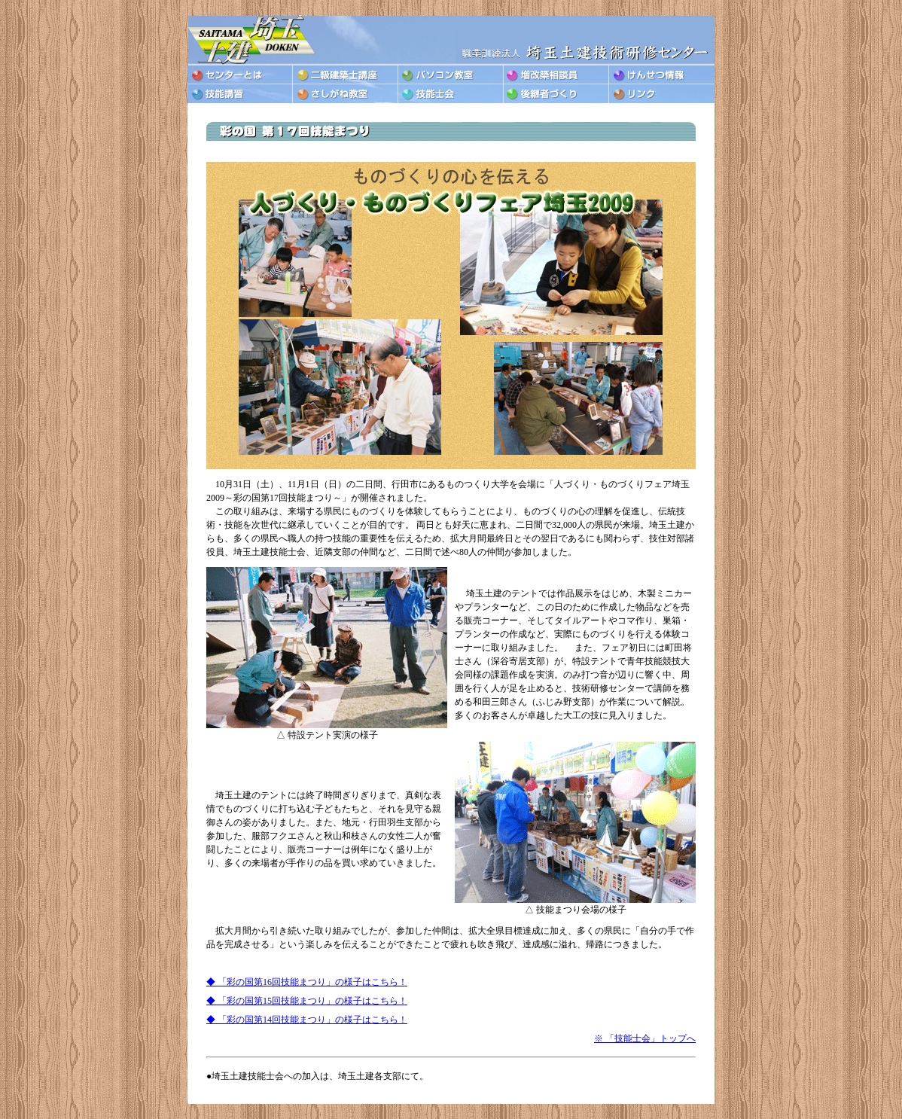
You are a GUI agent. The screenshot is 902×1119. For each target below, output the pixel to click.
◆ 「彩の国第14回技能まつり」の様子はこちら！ (306, 1019)
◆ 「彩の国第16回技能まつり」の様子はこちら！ (306, 982)
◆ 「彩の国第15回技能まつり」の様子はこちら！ (306, 1001)
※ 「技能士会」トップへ (645, 1038)
